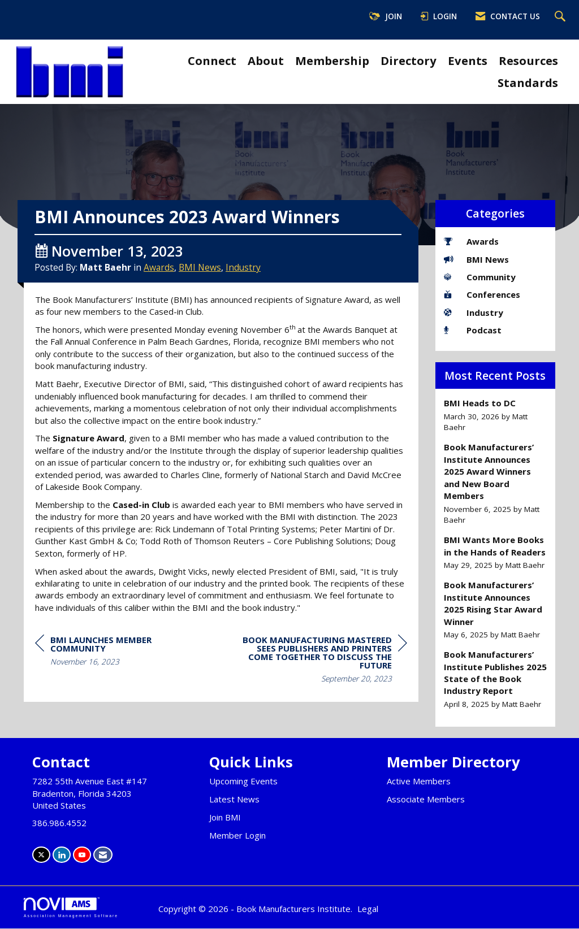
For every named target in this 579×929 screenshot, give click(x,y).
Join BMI (225, 817)
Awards (159, 292)
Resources (528, 60)
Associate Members (426, 799)
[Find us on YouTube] (82, 855)
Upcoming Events (243, 781)
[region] (322, 686)
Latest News (234, 799)
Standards (528, 82)
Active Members (419, 781)
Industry (243, 292)
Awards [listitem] (471, 241)
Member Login (237, 835)
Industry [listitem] (473, 312)
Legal (367, 909)
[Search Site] (561, 17)
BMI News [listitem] (476, 259)
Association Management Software (71, 908)
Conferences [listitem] (482, 294)
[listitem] (495, 415)
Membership (332, 60)
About (266, 60)
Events (467, 60)
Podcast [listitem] (473, 330)
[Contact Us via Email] (103, 855)
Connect (212, 60)
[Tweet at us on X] (41, 855)
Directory (409, 60)
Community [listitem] (480, 277)
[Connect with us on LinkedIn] (62, 855)
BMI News (200, 292)
